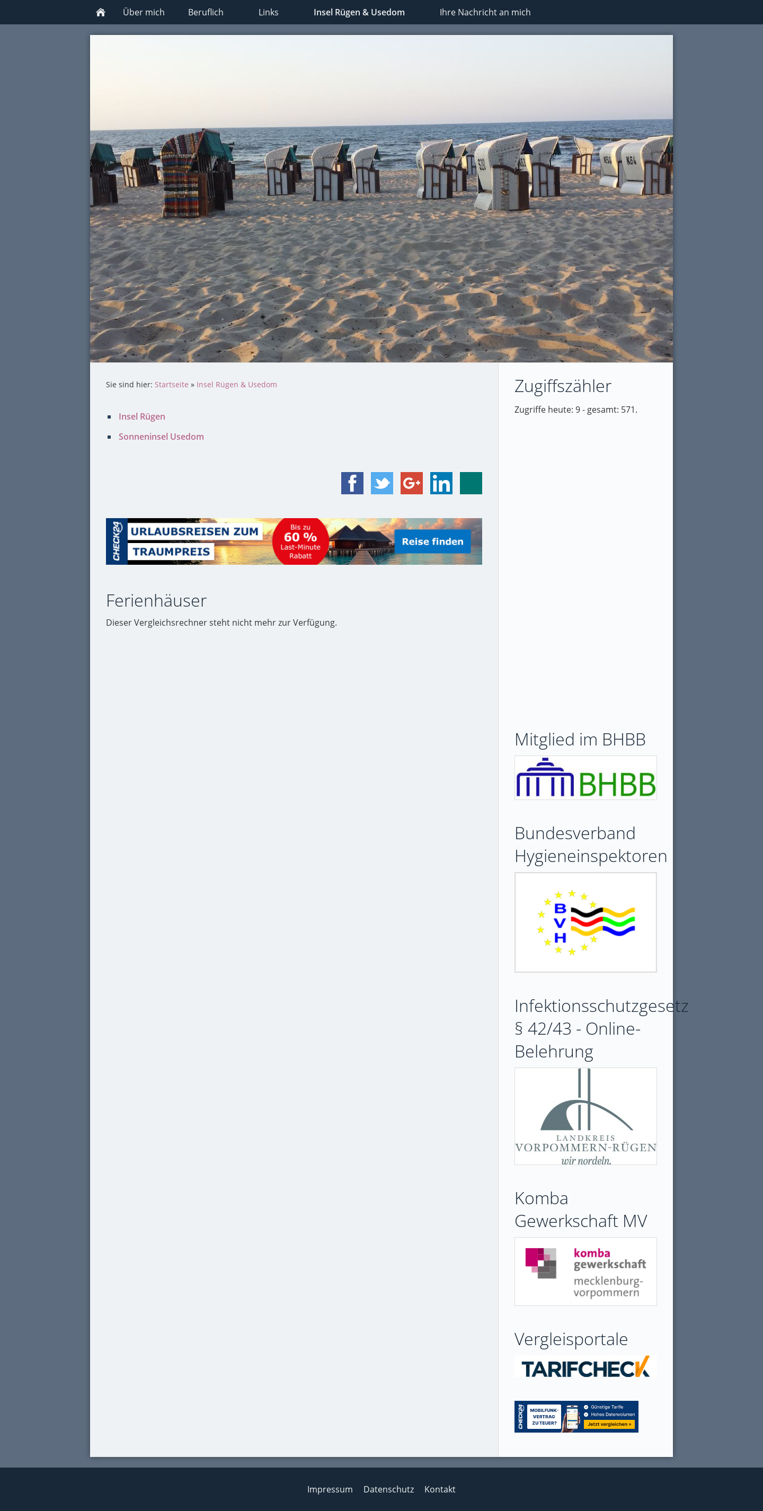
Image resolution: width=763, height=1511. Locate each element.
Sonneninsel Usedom (161, 436)
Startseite (172, 384)
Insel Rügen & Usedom (237, 384)
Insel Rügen (142, 416)
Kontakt (440, 1489)
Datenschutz (388, 1489)
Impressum (330, 1489)
